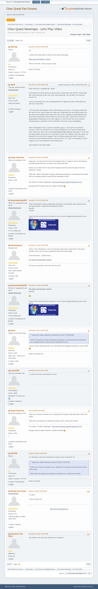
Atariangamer (16, 245)
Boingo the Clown (18, 491)
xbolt (13, 85)
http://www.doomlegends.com (59, 509)
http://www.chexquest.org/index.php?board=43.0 (67, 182)
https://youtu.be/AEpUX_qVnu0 (39, 59)
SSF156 (14, 47)
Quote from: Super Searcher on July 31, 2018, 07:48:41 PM (51, 462)
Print (89, 40)
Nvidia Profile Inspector (65, 132)
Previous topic (75, 34)
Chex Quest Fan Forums (21, 8)
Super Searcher (17, 157)
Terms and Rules (82, 586)
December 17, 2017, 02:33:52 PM (38, 200)
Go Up (9, 564)
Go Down (10, 40)
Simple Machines (20, 586)
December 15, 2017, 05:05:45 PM (38, 47)
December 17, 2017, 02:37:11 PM (38, 245)
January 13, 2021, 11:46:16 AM (38, 453)
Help (75, 586)
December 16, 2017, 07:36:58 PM (38, 157)
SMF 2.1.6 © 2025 (10, 586)
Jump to (61, 573)
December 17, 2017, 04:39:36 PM (38, 285)
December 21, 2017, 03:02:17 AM (38, 330)
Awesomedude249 (18, 200)
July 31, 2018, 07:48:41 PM (36, 410)
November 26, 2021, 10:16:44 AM (38, 534)
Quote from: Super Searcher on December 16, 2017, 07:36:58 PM (53, 335)
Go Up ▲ (90, 586)
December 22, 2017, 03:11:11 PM (38, 370)
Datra (13, 330)
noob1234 (15, 371)
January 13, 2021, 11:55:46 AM (38, 491)
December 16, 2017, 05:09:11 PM (38, 84)
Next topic (86, 34)
